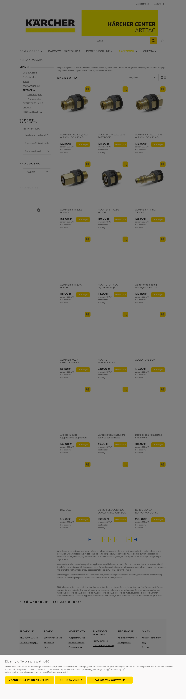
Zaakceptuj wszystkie (110, 680)
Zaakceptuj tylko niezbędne (29, 680)
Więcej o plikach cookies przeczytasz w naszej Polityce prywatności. (36, 672)
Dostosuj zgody (70, 680)
